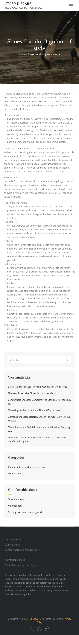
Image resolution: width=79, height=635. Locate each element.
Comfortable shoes (15, 559)
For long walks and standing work (25, 512)
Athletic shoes (15, 505)
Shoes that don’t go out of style (21, 565)
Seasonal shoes (16, 499)
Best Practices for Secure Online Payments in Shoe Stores (37, 386)
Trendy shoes (15, 473)
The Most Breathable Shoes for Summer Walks (32, 393)
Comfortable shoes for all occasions (26, 467)
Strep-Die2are (18, 3)
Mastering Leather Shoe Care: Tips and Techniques (34, 410)
